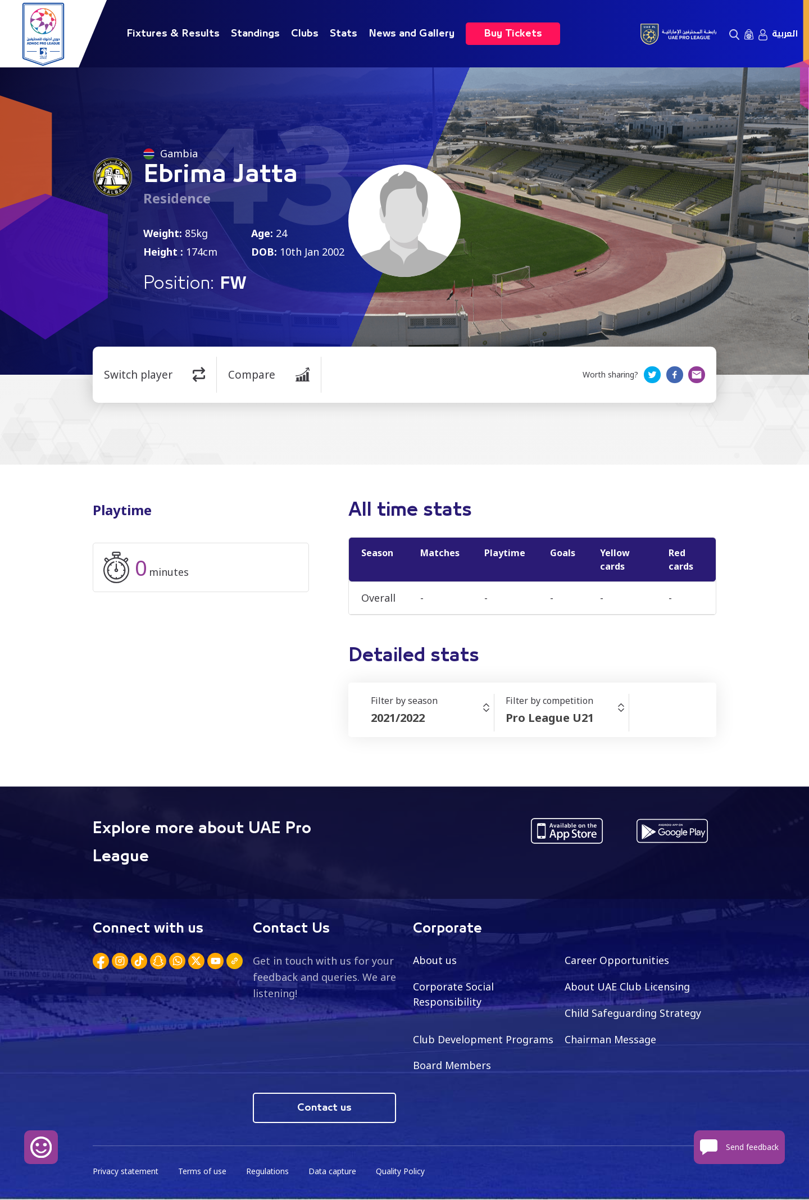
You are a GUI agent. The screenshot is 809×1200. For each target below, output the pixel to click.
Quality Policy (404, 1172)
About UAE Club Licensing (628, 986)
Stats (343, 33)
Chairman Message (611, 1039)
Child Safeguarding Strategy (633, 1013)
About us (435, 960)
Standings (255, 33)
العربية (785, 34)
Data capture (335, 1172)
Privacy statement (126, 1172)
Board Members (452, 1065)
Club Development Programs (483, 1039)
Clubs (305, 33)
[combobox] (432, 718)
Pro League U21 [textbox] (550, 717)
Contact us (324, 1108)
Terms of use (204, 1172)
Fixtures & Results (173, 33)
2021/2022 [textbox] (398, 717)
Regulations (269, 1172)
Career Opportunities (617, 960)
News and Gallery (412, 33)
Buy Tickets (513, 33)
